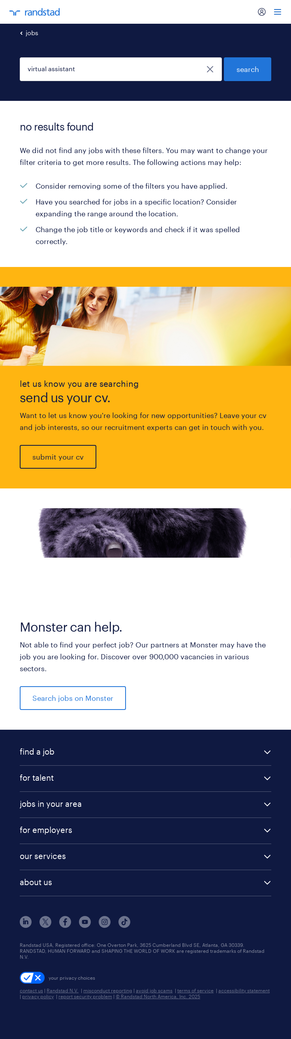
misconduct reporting (107, 990)
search (248, 69)
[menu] (277, 12)
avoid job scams (154, 990)
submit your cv (58, 456)
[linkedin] (26, 925)
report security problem (85, 996)
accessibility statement (244, 990)
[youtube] (85, 925)
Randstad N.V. (63, 990)
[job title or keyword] (121, 69)
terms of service (195, 990)
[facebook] (65, 925)
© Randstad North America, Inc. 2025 (158, 996)
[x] (45, 925)
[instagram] (105, 925)
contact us (31, 990)
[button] (145, 752)
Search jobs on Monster (72, 698)
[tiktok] (124, 925)
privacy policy (38, 996)
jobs (32, 32)
